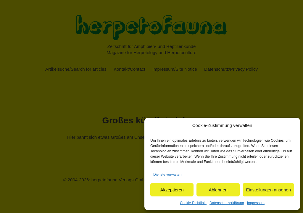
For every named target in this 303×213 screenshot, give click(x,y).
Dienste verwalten (167, 174)
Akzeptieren (171, 189)
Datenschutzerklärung (226, 203)
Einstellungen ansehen (268, 189)
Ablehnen (218, 189)
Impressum (256, 203)
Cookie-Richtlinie (193, 203)
